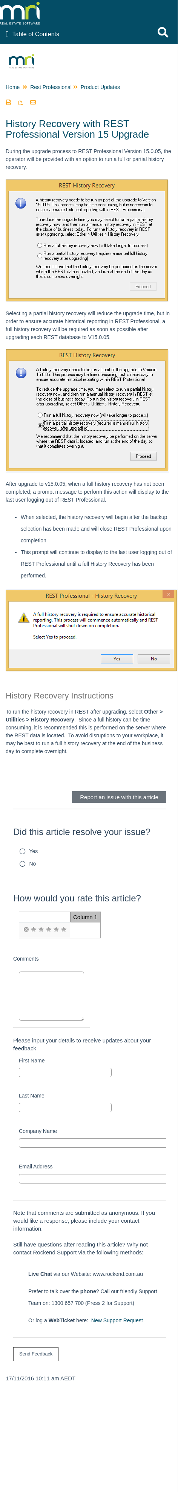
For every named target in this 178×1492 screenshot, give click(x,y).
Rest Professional (51, 87)
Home (13, 87)
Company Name (38, 1131)
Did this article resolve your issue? (81, 832)
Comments (26, 959)
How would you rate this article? (77, 898)
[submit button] (35, 1354)
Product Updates (100, 87)
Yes (33, 851)
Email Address (35, 1167)
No (32, 864)
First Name (31, 1061)
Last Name (31, 1096)
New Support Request (117, 1320)
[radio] (26, 929)
